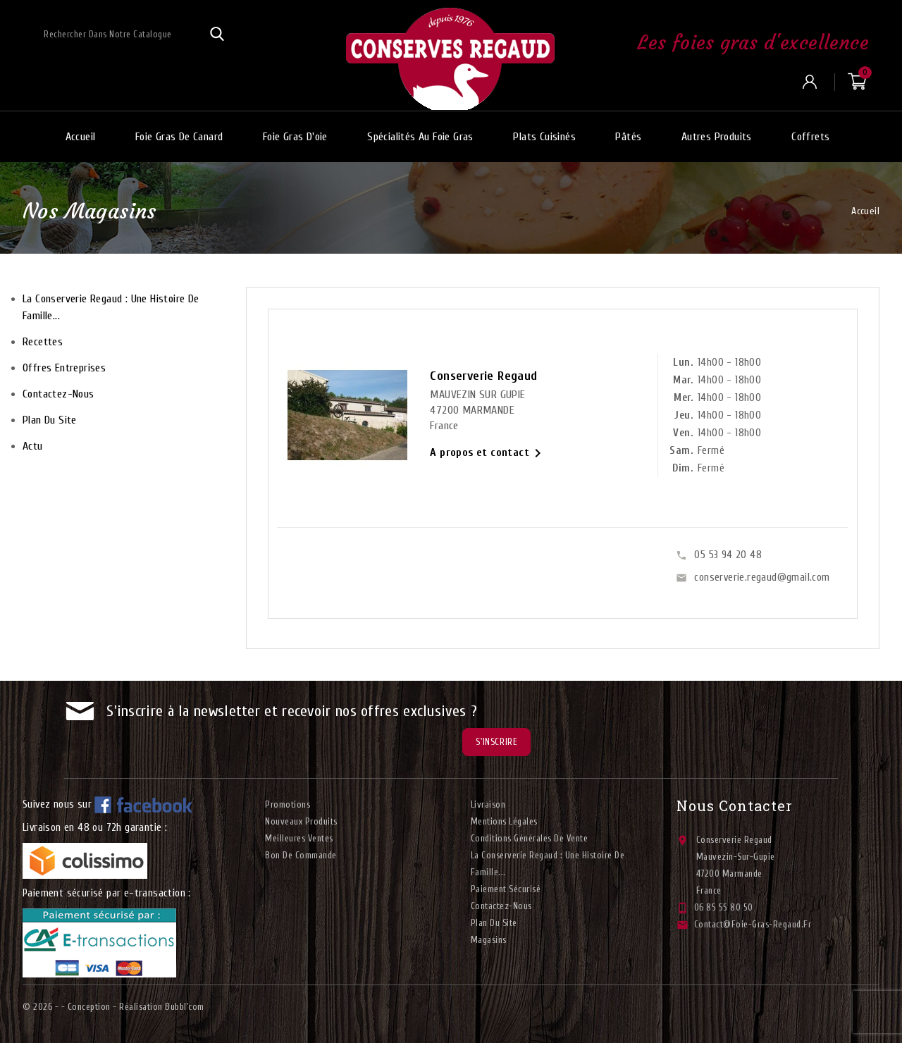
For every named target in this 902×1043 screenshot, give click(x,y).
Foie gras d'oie (295, 136)
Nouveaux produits (301, 821)
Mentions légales (504, 821)
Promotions (287, 804)
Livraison (488, 804)
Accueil (81, 136)
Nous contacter (734, 805)
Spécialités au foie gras (420, 136)
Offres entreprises (64, 368)
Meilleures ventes (299, 838)
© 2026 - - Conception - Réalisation (94, 1006)
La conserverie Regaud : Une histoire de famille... (111, 307)
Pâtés (628, 136)
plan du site (50, 420)
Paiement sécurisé (506, 889)
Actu (33, 446)
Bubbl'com (184, 1006)
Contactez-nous (58, 394)
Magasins (489, 939)
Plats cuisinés (544, 136)
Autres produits (716, 136)
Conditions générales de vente (529, 838)
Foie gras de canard (179, 136)
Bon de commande (301, 855)
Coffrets (810, 136)
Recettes (43, 341)
